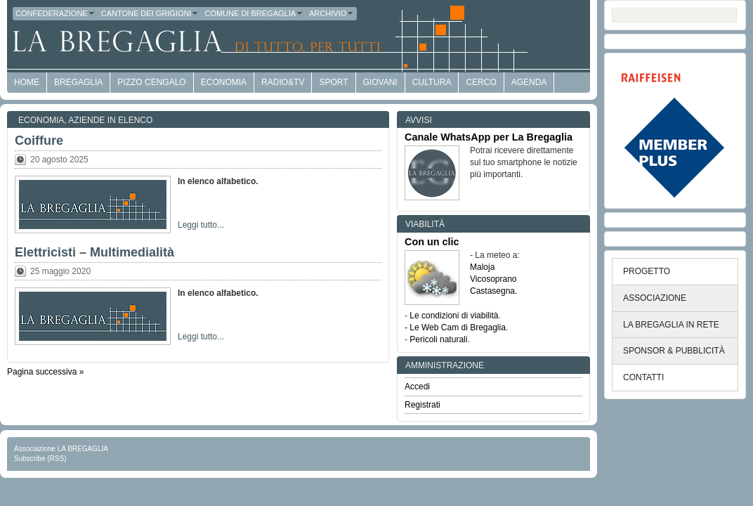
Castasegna (492, 291)
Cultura (432, 82)
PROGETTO (646, 271)
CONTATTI (643, 377)
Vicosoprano (493, 279)
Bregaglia (78, 82)
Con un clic (432, 241)
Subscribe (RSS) (40, 458)
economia (224, 82)
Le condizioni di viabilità (454, 315)
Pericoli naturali (438, 339)
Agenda (529, 82)
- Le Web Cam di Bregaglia (455, 327)
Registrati (422, 405)
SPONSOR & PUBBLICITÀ (674, 351)
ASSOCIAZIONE (654, 298)
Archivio (331, 13)
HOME (26, 82)
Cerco (481, 82)
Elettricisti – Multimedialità (94, 252)
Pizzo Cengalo (151, 82)
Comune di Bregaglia (253, 13)
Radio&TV (282, 82)
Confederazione (55, 13)
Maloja (482, 267)
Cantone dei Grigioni (150, 13)
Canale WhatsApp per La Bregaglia (488, 137)
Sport (333, 82)
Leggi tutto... (201, 225)
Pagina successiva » (45, 372)
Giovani (380, 82)
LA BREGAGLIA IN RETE (671, 325)
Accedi (417, 386)
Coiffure (39, 141)
